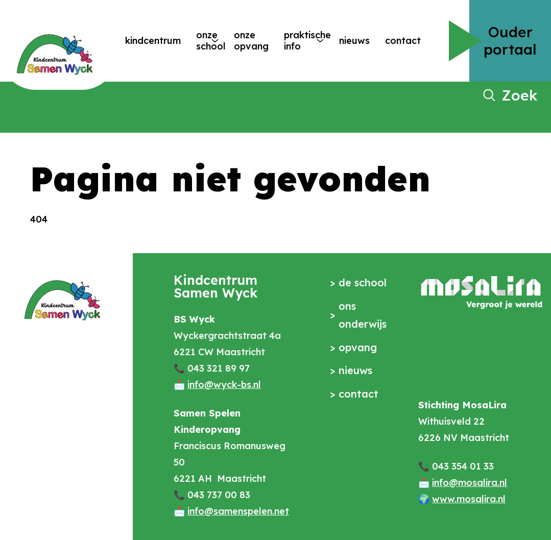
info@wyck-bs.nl (224, 384)
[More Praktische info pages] (320, 41)
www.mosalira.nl (469, 499)
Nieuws (354, 40)
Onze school (200, 40)
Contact (403, 40)
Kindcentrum (153, 40)
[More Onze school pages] (215, 41)
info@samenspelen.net (238, 511)
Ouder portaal (510, 40)
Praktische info (296, 40)
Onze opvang (251, 40)
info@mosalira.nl (469, 482)
